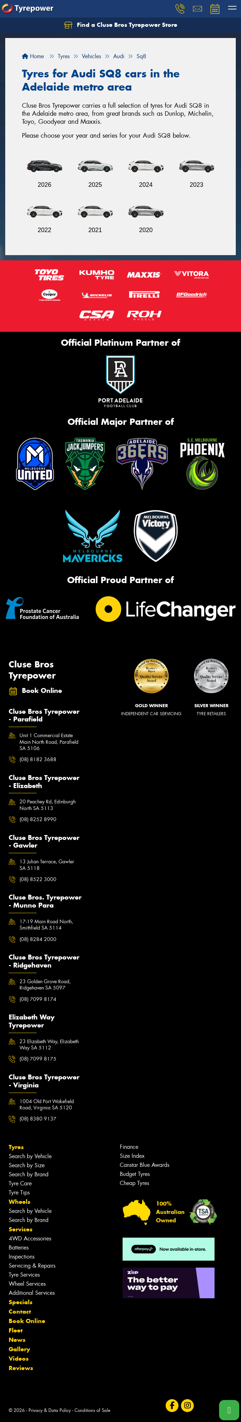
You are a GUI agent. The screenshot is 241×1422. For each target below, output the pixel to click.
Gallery (19, 1349)
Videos (19, 1358)
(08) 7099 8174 (38, 999)
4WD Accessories (30, 1238)
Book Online (27, 1321)
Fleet (16, 1330)
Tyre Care (20, 1183)
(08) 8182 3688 (38, 759)
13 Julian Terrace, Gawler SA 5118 (47, 864)
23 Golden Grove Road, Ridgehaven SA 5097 (45, 984)
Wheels (19, 1202)
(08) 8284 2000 (38, 939)
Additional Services (32, 1293)
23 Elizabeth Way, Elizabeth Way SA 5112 (49, 1044)
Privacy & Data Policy (50, 1410)
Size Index (132, 1156)
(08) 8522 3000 (38, 879)
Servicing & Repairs (32, 1265)
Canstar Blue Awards (144, 1165)
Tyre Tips (19, 1192)
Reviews (21, 1368)
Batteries (19, 1247)
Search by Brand (28, 1174)
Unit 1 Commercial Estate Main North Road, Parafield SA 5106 (49, 741)
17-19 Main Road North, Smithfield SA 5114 (46, 924)
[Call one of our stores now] (229, 1410)
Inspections (21, 1256)
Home (33, 56)
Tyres (16, 1147)
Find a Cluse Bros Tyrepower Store (120, 25)
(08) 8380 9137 (38, 1119)
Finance (129, 1146)
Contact (20, 1311)
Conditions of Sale (92, 1410)
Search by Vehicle (30, 1156)
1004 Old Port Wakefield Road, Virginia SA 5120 (47, 1104)
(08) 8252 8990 (38, 819)
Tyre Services (24, 1274)
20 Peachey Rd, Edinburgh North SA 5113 (48, 804)
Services (20, 1229)
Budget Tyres (135, 1174)
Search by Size (27, 1165)
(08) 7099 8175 (38, 1059)
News (17, 1340)
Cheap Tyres (134, 1183)
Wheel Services (27, 1283)
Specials (20, 1302)
